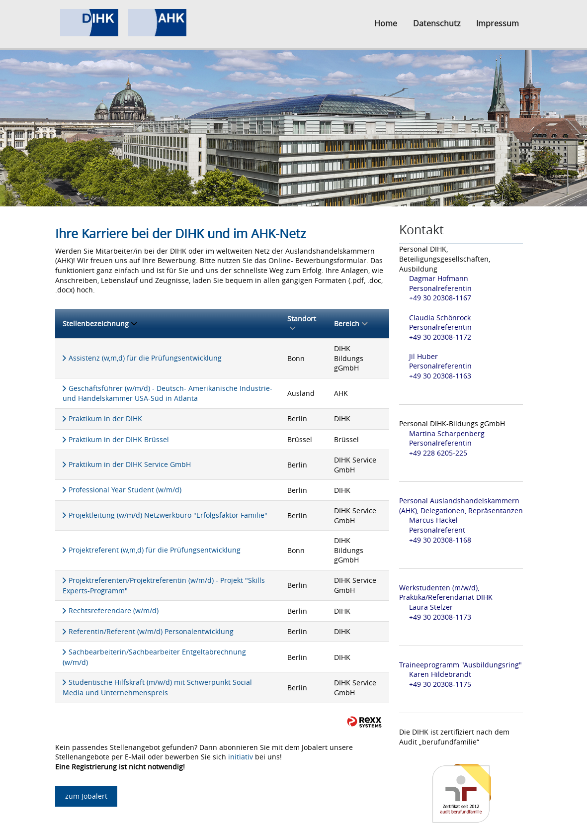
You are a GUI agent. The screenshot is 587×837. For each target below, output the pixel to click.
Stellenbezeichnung (100, 323)
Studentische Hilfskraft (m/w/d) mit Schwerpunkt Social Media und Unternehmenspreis (157, 687)
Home (385, 23)
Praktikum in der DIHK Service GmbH (130, 464)
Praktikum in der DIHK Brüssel (119, 439)
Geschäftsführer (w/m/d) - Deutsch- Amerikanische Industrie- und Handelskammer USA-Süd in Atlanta (167, 393)
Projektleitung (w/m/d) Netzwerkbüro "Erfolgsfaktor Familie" (168, 515)
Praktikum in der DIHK (105, 418)
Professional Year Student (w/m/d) (125, 489)
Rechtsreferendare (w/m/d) (114, 610)
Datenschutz (436, 23)
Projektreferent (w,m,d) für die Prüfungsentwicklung (155, 550)
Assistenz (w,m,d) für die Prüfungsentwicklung (145, 358)
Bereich (350, 323)
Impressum (497, 23)
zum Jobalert (86, 796)
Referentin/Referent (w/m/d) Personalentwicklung (151, 631)
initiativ (240, 756)
